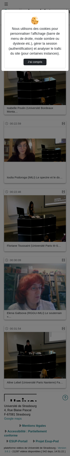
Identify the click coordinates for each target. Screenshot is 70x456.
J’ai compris (35, 61)
